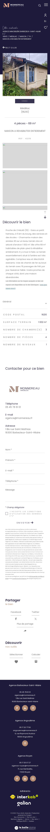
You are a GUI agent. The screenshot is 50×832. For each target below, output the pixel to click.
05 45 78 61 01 (13, 407)
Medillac (13, 36)
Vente (5, 36)
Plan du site (31, 817)
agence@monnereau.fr (18, 418)
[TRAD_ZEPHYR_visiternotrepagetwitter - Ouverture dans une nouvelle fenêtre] (25, 708)
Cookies (31, 821)
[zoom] (25, 144)
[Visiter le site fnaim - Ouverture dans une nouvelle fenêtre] (12, 797)
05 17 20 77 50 (25, 727)
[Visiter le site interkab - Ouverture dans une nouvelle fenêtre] (27, 796)
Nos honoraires (19, 817)
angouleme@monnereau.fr (25, 730)
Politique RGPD (22, 821)
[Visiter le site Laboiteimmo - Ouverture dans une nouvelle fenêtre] (25, 826)
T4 (30, 36)
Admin (27, 819)
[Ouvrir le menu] (46, 4)
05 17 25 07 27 (25, 762)
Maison (23, 36)
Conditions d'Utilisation (19, 578)
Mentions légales (17, 819)
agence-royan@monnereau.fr (25, 765)
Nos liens (35, 819)
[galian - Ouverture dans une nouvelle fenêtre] (24, 803)
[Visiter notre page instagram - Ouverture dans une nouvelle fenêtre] (33, 708)
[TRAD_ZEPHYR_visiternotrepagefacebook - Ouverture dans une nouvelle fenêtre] (17, 708)
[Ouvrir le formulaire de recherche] (39, 5)
